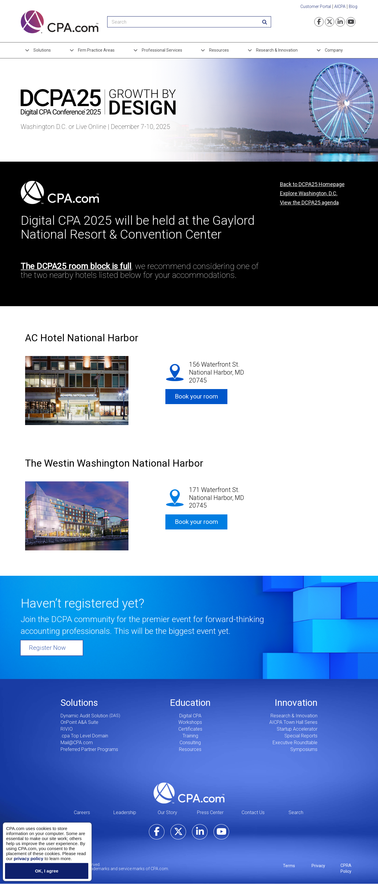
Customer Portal (315, 6)
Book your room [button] (196, 396)
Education (190, 702)
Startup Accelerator (297, 729)
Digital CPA (190, 716)
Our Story (167, 812)
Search (296, 812)
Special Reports (300, 736)
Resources (219, 50)
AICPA (340, 6)
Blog (353, 6)
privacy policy (28, 858)
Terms (289, 865)
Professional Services (162, 50)
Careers (82, 812)
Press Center (210, 812)
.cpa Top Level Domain (84, 736)
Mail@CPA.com (77, 742)
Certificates (190, 729)
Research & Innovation (277, 50)
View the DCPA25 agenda (309, 202)
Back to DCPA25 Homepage (312, 184)
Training (190, 736)
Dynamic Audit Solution (84, 716)
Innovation (296, 702)
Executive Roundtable (295, 742)
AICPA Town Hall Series (293, 722)
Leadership (124, 812)
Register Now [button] (47, 647)
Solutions (42, 50)
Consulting (190, 742)
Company (334, 50)
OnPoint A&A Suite (79, 722)
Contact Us (253, 812)
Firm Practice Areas (96, 50)
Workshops (190, 722)
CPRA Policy (345, 868)
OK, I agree (46, 870)
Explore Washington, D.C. (309, 193)
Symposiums (303, 749)
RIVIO (67, 729)
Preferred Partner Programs (89, 749)
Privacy (318, 865)
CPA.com (189, 793)
